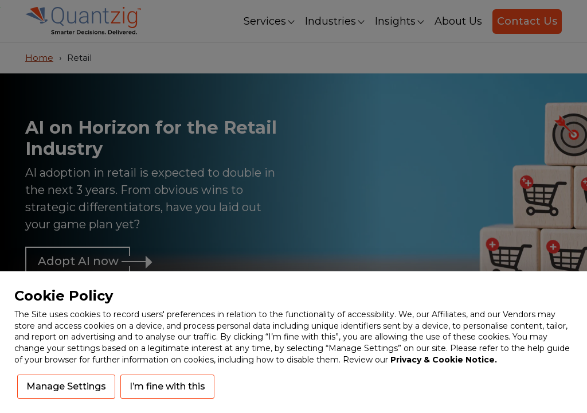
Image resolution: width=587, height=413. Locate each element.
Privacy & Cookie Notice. (443, 359)
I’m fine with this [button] (167, 386)
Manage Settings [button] (66, 386)
